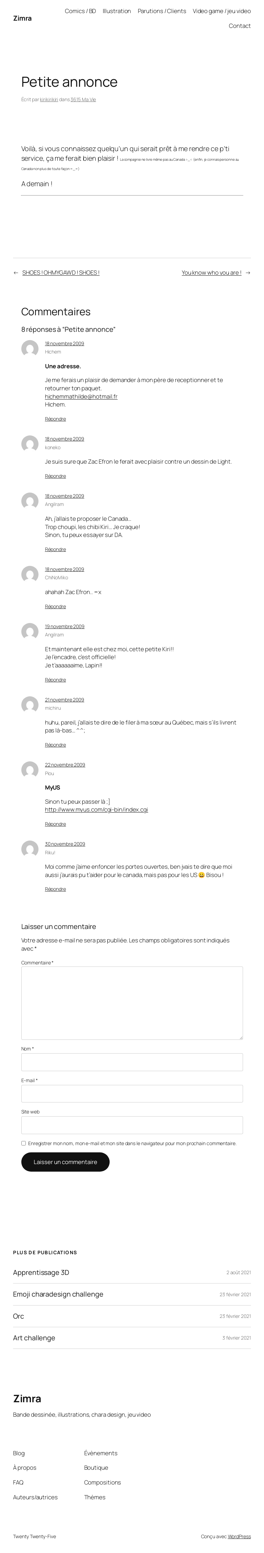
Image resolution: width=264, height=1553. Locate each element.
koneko (52, 447)
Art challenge (34, 1338)
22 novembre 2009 (65, 764)
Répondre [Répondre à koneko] (55, 476)
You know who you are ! (212, 272)
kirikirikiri (49, 99)
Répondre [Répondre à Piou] (55, 824)
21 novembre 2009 (64, 699)
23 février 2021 (235, 1294)
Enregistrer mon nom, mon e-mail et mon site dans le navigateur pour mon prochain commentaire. (132, 1143)
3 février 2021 (236, 1337)
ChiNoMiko (56, 577)
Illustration (117, 11)
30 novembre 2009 (65, 844)
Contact (240, 26)
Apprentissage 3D (41, 1272)
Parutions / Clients (162, 11)
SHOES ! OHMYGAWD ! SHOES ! (60, 272)
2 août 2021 (239, 1272)
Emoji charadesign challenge (58, 1294)
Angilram (54, 504)
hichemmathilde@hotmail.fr (81, 396)
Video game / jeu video (222, 11)
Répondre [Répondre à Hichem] (55, 418)
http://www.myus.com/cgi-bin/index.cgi (96, 809)
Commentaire (37, 962)
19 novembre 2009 (65, 626)
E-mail (29, 1080)
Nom (27, 1048)
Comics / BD (80, 11)
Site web (30, 1111)
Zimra (22, 18)
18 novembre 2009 (64, 343)
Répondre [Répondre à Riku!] (55, 889)
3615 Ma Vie (83, 99)
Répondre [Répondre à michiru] (55, 744)
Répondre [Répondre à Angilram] (55, 549)
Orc (18, 1316)
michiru (53, 708)
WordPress (239, 1536)
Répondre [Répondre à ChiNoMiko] (55, 606)
